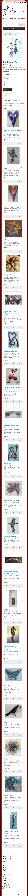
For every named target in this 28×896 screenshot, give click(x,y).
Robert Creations (6, 858)
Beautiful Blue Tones (11, 351)
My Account (4, 877)
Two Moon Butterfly (11, 686)
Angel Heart (8, 205)
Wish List (3, 880)
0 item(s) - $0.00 (13, 28)
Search (11, 33)
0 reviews (14, 93)
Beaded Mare (8, 795)
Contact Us (4, 868)
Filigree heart (8, 759)
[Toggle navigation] (24, 11)
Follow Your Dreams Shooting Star (11, 572)
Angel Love (8, 610)
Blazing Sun (8, 240)
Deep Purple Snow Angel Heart (12, 131)
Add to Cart (7, 89)
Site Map (3, 871)
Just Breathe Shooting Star (11, 426)
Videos (3, 861)
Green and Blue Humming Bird (13, 167)
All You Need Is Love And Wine (12, 388)
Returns (3, 869)
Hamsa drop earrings (11, 35)
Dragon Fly (8, 275)
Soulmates (7, 464)
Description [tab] (7, 100)
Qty (4, 81)
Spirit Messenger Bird (11, 500)
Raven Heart (8, 722)
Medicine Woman (10, 537)
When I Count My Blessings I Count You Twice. (11, 313)
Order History (5, 878)
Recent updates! (6, 860)
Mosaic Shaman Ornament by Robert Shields (11, 647)
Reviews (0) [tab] (16, 100)
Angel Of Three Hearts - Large (12, 832)
